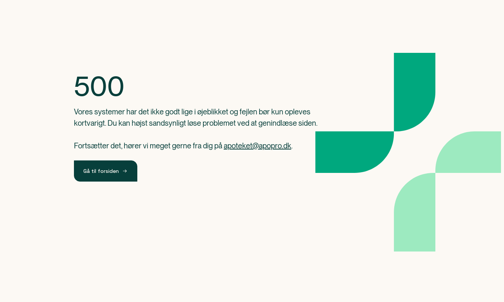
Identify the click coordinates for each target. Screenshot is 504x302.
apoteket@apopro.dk (257, 145)
